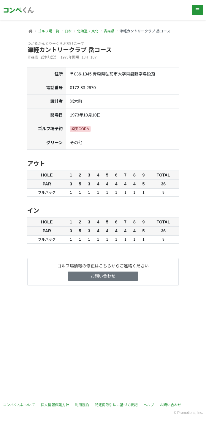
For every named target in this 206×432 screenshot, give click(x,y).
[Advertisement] (103, 344)
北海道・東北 (87, 31)
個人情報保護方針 (55, 405)
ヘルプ (148, 405)
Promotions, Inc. (190, 413)
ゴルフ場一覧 (48, 31)
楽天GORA (80, 129)
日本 (68, 31)
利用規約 (82, 405)
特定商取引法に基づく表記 (116, 405)
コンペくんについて (19, 405)
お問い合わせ (103, 276)
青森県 (109, 31)
